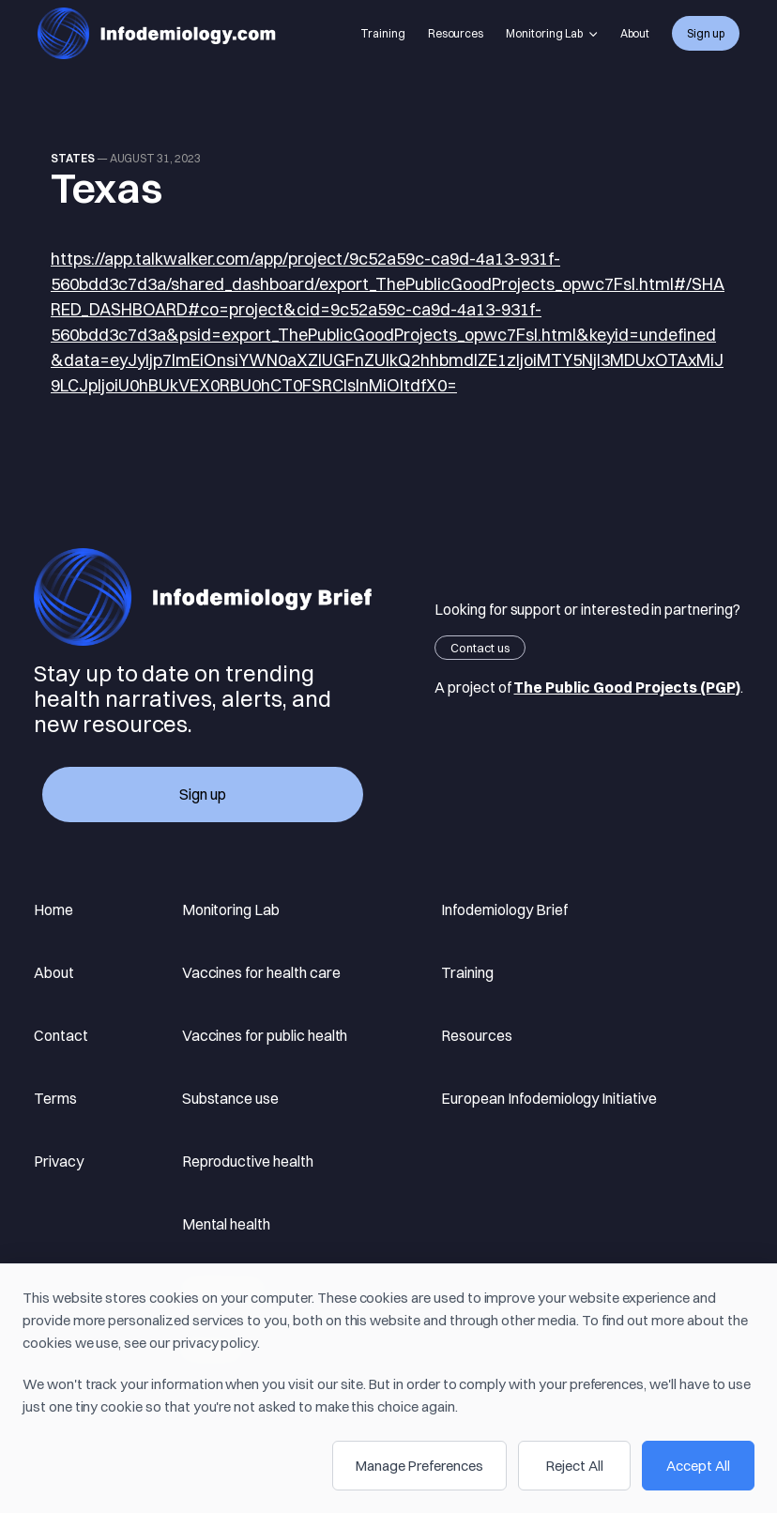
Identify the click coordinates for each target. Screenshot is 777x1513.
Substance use (230, 1098)
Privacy (59, 1161)
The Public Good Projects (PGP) (626, 687)
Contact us (480, 647)
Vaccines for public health (265, 1035)
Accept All (698, 1466)
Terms (55, 1098)
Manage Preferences (419, 1466)
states (73, 158)
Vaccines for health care (261, 972)
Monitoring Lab (551, 33)
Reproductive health (247, 1161)
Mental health (226, 1224)
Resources (456, 33)
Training (382, 33)
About (635, 33)
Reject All (574, 1466)
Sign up (705, 33)
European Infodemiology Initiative (548, 1098)
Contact (61, 1035)
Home (53, 909)
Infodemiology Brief (504, 909)
